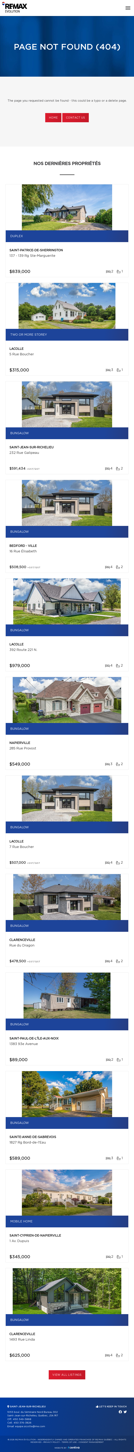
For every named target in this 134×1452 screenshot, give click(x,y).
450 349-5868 (22, 1419)
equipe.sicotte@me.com (30, 1426)
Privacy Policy (51, 1442)
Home (53, 118)
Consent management (91, 1442)
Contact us (75, 118)
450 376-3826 (22, 1423)
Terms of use (69, 1442)
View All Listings (67, 1375)
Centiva (74, 1447)
